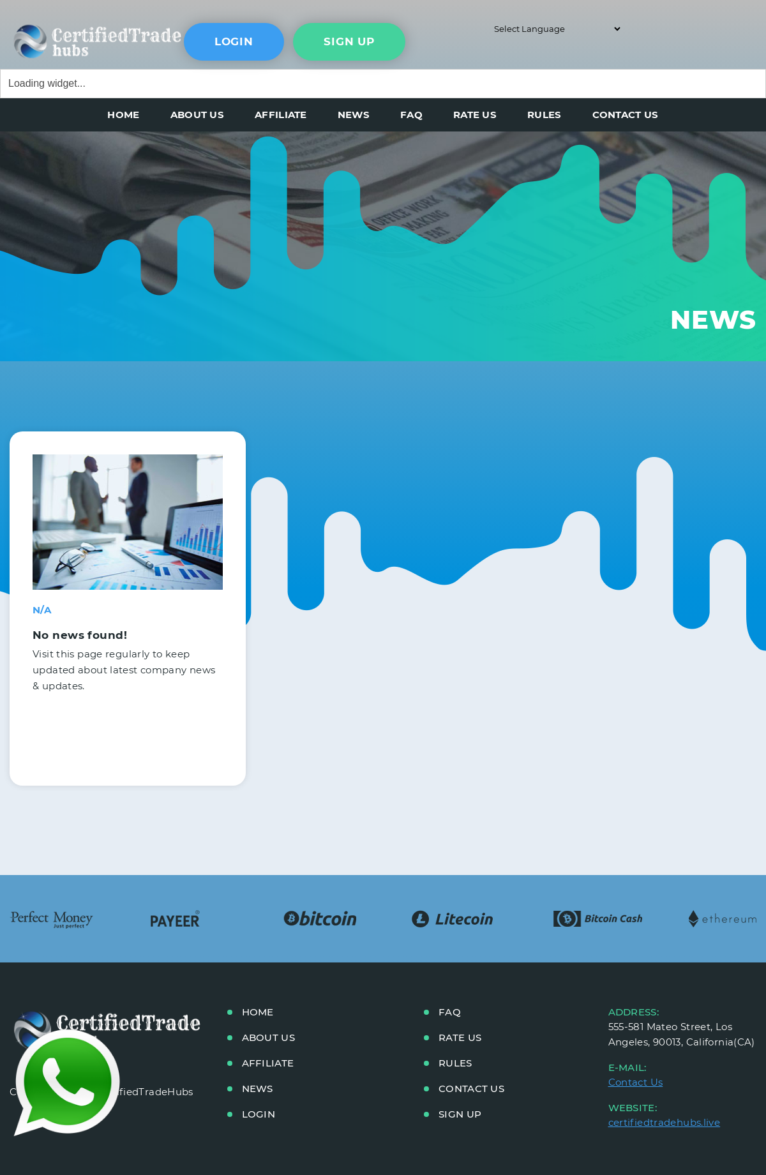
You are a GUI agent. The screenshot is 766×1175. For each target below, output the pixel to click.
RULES (544, 115)
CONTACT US (625, 115)
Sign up (460, 1114)
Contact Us (635, 1082)
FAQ (411, 115)
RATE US (475, 115)
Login (233, 41)
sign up (349, 41)
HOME (123, 115)
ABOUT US (197, 115)
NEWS (354, 115)
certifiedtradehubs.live (664, 1122)
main (67, 39)
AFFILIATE (281, 115)
